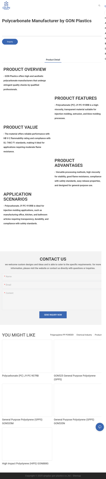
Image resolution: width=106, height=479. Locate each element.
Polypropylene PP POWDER (62, 335)
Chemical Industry (84, 335)
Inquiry (10, 42)
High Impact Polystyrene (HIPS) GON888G (25, 463)
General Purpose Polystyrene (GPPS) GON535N (74, 421)
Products (99, 335)
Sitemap (76, 475)
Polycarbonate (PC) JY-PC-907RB (20, 375)
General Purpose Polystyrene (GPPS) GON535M (22, 421)
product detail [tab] (53, 59)
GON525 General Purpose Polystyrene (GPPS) (75, 377)
